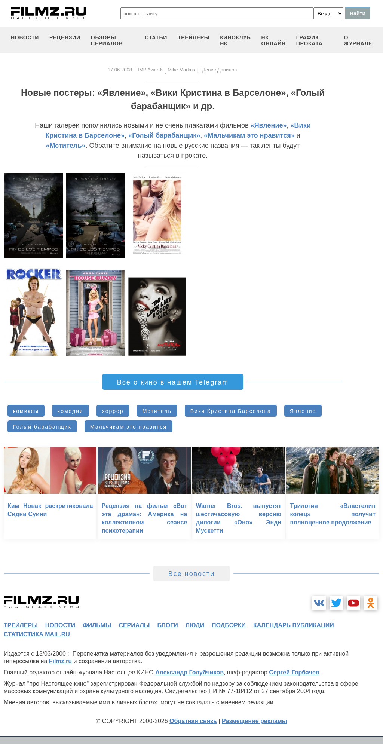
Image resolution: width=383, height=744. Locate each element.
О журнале (358, 40)
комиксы (26, 411)
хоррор (113, 411)
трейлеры (193, 37)
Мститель (157, 411)
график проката (309, 40)
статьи (156, 37)
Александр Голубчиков (189, 672)
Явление (303, 411)
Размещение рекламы (254, 721)
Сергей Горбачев (294, 672)
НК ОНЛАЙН (273, 40)
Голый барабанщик (42, 427)
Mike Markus (181, 70)
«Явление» (269, 125)
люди (195, 625)
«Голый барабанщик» (164, 135)
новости (25, 37)
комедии (70, 411)
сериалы (134, 625)
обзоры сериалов (107, 40)
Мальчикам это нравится (128, 427)
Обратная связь (193, 721)
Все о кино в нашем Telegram (173, 382)
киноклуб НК (235, 40)
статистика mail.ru (37, 634)
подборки (229, 625)
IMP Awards (150, 70)
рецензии (64, 37)
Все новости (191, 574)
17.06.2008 (120, 70)
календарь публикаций (293, 625)
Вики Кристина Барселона (230, 411)
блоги (167, 625)
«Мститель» (66, 145)
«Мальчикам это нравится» (249, 135)
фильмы (97, 625)
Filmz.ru (60, 661)
